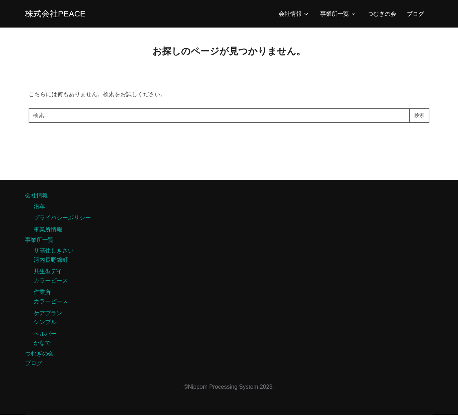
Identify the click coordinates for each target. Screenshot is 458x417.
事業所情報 (48, 232)
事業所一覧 (338, 15)
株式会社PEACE (59, 14)
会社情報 (294, 15)
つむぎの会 (381, 15)
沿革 (39, 208)
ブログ (415, 15)
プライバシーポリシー (62, 220)
